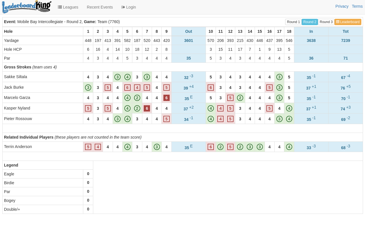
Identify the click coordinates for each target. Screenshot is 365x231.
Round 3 (326, 22)
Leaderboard (348, 22)
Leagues (68, 7)
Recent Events (100, 7)
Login (128, 7)
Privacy (341, 6)
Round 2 (309, 22)
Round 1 (293, 22)
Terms (357, 6)
